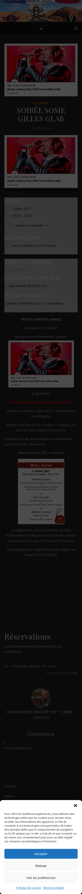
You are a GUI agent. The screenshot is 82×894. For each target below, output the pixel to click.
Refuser (41, 866)
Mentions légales (53, 888)
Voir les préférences (41, 878)
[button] (75, 805)
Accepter (41, 854)
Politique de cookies (28, 888)
